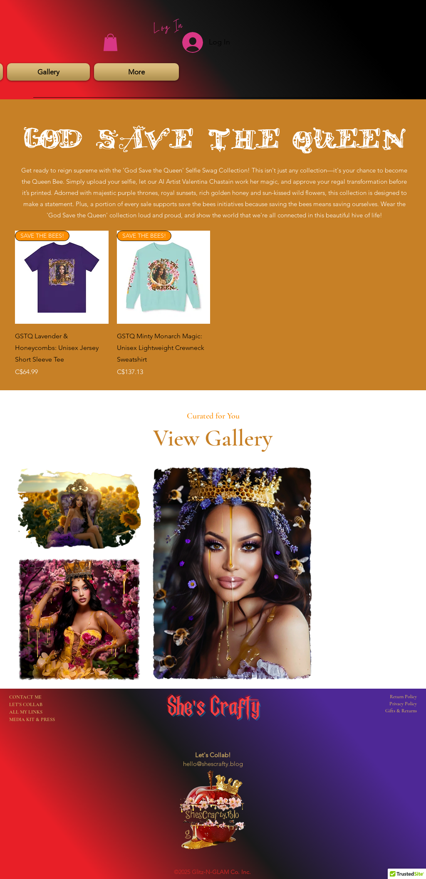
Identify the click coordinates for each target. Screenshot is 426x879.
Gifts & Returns (401, 711)
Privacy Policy (403, 704)
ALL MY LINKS (25, 712)
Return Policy (403, 696)
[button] (110, 42)
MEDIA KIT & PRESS (32, 719)
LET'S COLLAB (25, 704)
